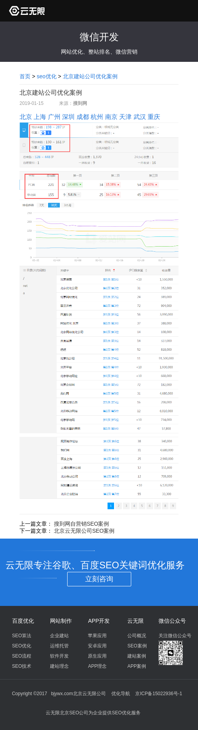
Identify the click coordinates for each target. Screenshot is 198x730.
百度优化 (23, 621)
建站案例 (136, 656)
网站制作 (61, 621)
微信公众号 (172, 621)
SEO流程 (21, 656)
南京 (111, 117)
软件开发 (59, 656)
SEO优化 (21, 646)
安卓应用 (97, 646)
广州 (54, 117)
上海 (40, 117)
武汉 (140, 117)
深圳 (68, 117)
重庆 (154, 117)
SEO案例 (136, 646)
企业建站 (59, 635)
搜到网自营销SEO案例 (81, 524)
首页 (25, 76)
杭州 (97, 117)
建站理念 (59, 666)
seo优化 (47, 76)
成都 (83, 117)
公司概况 (136, 635)
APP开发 (99, 621)
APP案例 (136, 666)
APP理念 (97, 666)
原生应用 (97, 656)
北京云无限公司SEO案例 (84, 531)
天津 (125, 117)
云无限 (135, 621)
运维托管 (59, 646)
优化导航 (120, 693)
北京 (26, 117)
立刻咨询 (99, 579)
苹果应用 (97, 635)
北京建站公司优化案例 (90, 76)
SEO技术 (21, 666)
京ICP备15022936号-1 (158, 693)
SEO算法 (21, 635)
